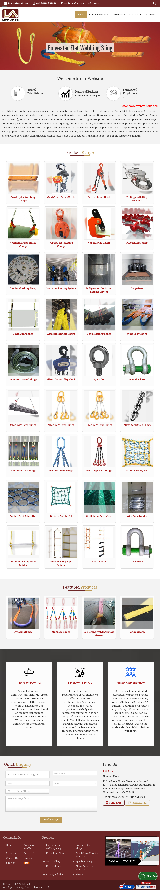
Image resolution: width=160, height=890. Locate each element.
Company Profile (98, 14)
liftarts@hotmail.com (18, 3)
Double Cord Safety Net (23, 516)
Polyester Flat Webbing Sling (53, 847)
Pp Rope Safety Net (137, 470)
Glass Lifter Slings (23, 334)
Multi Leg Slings (61, 632)
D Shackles (137, 561)
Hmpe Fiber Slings (55, 853)
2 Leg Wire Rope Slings (23, 425)
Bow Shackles (137, 379)
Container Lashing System (61, 288)
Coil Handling (53, 861)
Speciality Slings (84, 861)
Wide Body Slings (137, 334)
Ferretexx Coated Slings (23, 379)
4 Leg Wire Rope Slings (99, 425)
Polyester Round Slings (84, 847)
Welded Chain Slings (61, 470)
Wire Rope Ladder (137, 516)
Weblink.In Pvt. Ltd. (39, 887)
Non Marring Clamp (99, 242)
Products (119, 14)
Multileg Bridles (54, 866)
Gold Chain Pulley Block (61, 197)
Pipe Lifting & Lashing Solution (87, 855)
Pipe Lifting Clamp (137, 242)
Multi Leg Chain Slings (99, 470)
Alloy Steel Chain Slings (137, 425)
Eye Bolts (99, 379)
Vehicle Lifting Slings (99, 334)
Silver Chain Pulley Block (61, 379)
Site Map (151, 14)
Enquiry (28, 858)
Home (81, 14)
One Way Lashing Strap (23, 288)
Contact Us (135, 14)
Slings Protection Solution (85, 868)
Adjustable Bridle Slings (61, 334)
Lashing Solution (55, 874)
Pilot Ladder (99, 561)
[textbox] (27, 774)
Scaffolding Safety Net (99, 516)
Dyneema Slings (23, 632)
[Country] (75, 783)
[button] (46, 3)
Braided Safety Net (61, 516)
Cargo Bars (137, 288)
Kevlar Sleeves (137, 632)
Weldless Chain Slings (23, 470)
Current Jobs (30, 853)
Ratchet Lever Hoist (99, 197)
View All (80, 874)
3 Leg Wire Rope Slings (61, 425)
